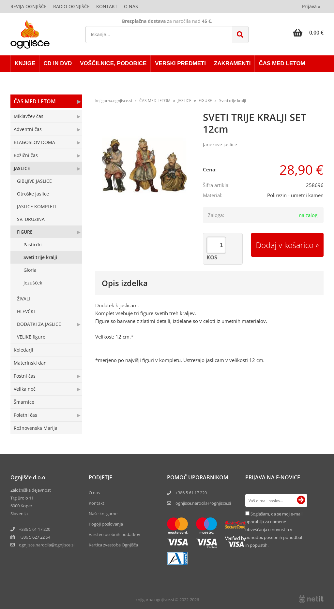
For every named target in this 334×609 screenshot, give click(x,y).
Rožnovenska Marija (35, 428)
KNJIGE (25, 63)
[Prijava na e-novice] (301, 500)
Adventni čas (28, 129)
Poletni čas (25, 415)
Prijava (311, 6)
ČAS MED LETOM (282, 63)
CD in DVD (57, 63)
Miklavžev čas (28, 116)
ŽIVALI (23, 299)
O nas (131, 6)
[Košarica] (308, 32)
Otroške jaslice (33, 194)
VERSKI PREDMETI (180, 63)
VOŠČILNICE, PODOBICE (113, 63)
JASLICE (22, 168)
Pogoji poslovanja (106, 524)
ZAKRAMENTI (232, 63)
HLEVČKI (26, 311)
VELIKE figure (31, 337)
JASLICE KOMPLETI (36, 206)
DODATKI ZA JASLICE (39, 324)
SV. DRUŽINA (31, 219)
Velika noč (25, 389)
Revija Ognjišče (28, 6)
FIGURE (25, 232)
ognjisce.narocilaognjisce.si (46, 545)
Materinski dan (30, 363)
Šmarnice (24, 402)
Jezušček (32, 283)
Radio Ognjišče (71, 6)
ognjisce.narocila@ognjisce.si (203, 503)
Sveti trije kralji (40, 257)
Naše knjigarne (103, 513)
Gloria (30, 270)
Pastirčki (32, 244)
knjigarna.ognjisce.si (113, 100)
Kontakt (106, 6)
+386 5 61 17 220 (34, 529)
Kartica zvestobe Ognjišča (113, 545)
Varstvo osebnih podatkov (114, 534)
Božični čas (26, 155)
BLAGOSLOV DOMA (34, 142)
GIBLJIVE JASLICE (34, 181)
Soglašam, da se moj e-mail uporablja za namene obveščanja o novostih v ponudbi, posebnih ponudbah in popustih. (274, 529)
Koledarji (23, 350)
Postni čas (25, 376)
